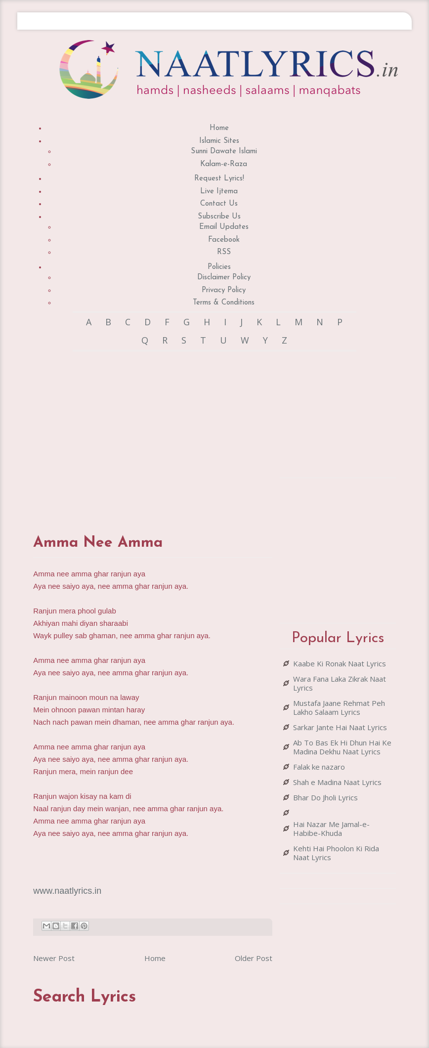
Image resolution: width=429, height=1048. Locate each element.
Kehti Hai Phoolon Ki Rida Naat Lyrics (336, 853)
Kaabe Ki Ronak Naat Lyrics (339, 663)
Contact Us (219, 204)
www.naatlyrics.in (67, 891)
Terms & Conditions (224, 302)
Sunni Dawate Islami (224, 151)
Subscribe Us (219, 216)
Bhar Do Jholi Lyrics (325, 797)
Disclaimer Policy (224, 277)
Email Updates (224, 227)
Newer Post (54, 958)
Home (219, 128)
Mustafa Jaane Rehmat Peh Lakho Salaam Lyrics (339, 707)
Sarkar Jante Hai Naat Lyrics (340, 727)
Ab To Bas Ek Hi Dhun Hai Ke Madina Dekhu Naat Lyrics (342, 747)
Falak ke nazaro (319, 766)
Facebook (224, 240)
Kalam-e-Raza (223, 164)
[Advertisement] (208, 433)
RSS (224, 252)
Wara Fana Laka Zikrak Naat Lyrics (339, 683)
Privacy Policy (224, 290)
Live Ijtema (219, 191)
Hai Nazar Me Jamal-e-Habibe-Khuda (331, 828)
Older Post (253, 958)
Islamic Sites (219, 141)
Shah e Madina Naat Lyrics (337, 782)
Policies (219, 267)
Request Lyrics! (219, 178)
